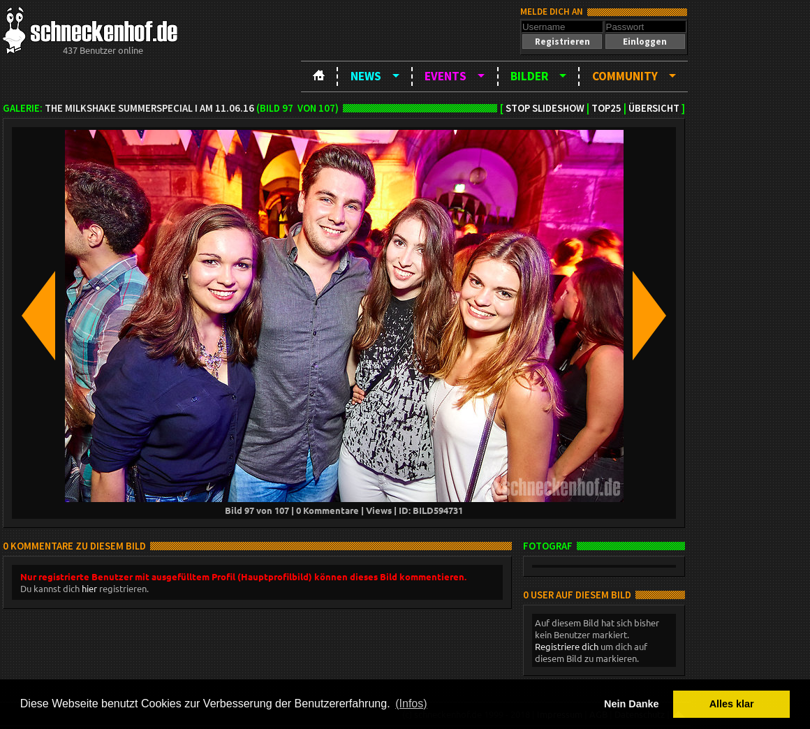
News (366, 76)
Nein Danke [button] (631, 703)
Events (445, 76)
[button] (562, 41)
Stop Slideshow (545, 108)
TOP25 (606, 108)
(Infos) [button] (411, 703)
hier (89, 588)
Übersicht (653, 108)
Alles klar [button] (731, 703)
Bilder (529, 76)
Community (625, 76)
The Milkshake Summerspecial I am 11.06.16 (149, 108)
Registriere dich (566, 646)
